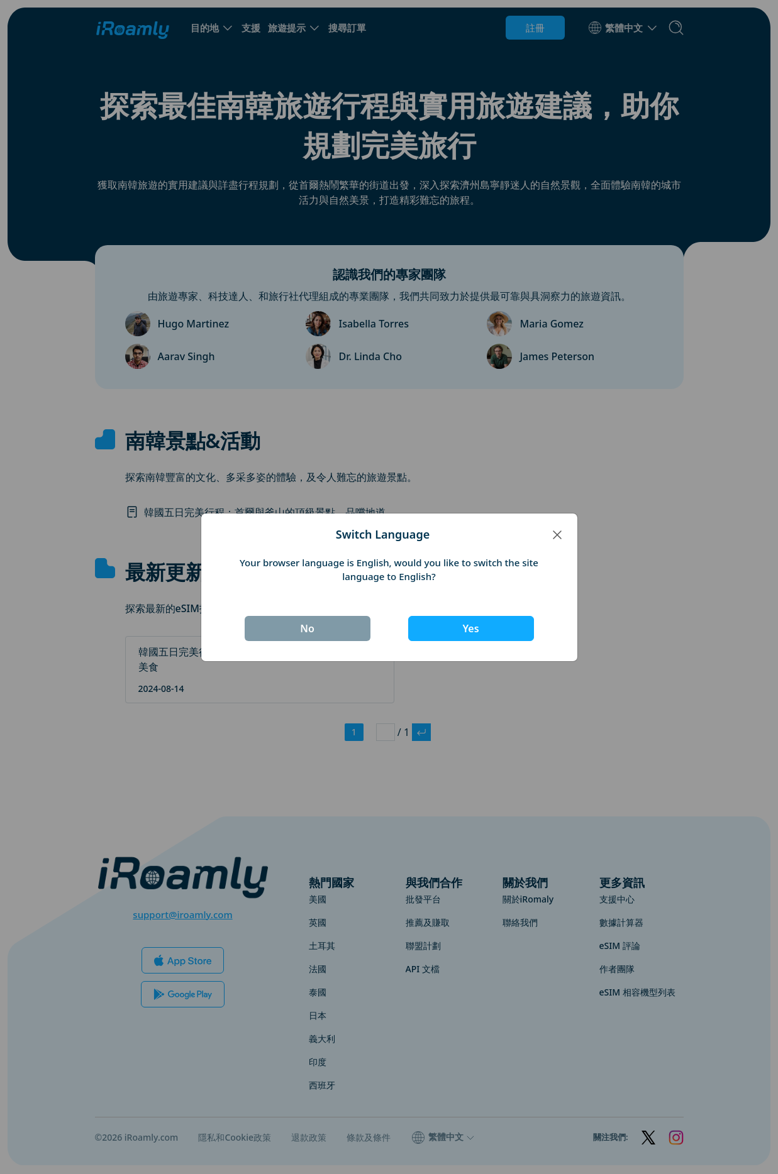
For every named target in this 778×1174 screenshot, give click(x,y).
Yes (470, 628)
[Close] (557, 534)
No (307, 628)
